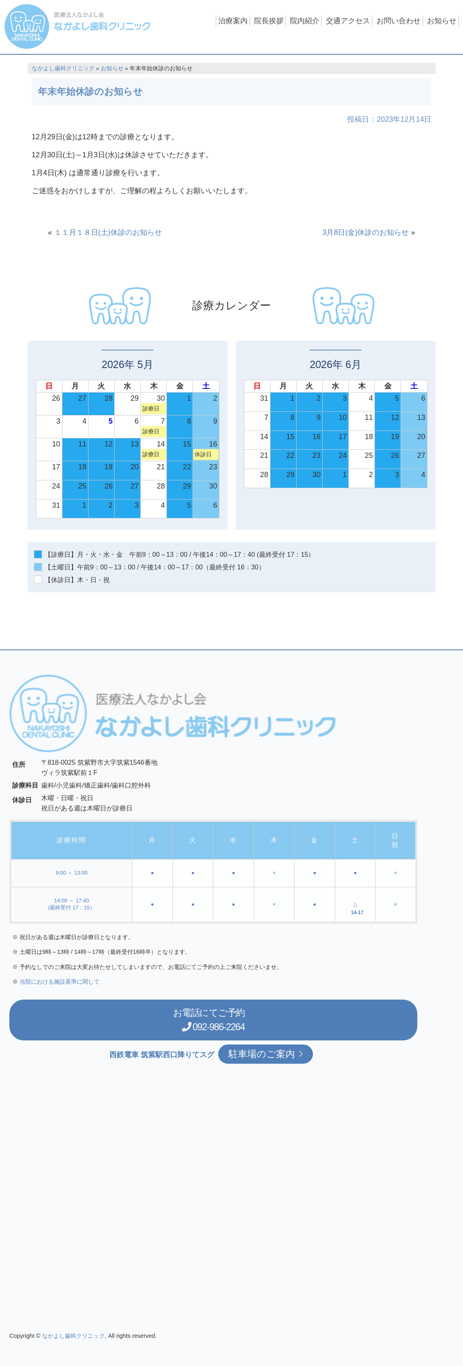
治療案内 (233, 21)
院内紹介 (304, 21)
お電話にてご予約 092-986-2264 (215, 1019)
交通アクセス (348, 21)
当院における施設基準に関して (60, 981)
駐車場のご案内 (265, 1054)
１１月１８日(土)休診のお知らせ (108, 232)
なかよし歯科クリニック (63, 68)
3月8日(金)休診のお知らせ (365, 232)
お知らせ (441, 21)
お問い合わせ (399, 21)
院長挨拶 (269, 21)
